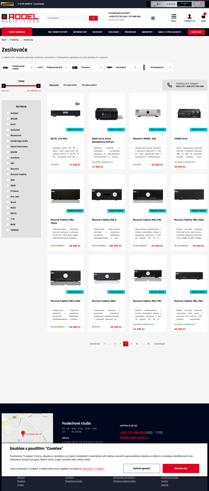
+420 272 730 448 (194, 87)
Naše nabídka (17, 33)
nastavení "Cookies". (93, 468)
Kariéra (164, 482)
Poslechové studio (73, 482)
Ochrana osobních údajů (124, 482)
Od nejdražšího (70, 86)
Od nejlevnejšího (89, 86)
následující (159, 344)
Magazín (21, 478)
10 (137, 344)
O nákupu (69, 478)
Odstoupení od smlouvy (124, 478)
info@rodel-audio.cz (134, 438)
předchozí (95, 344)
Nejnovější (54, 86)
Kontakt (164, 485)
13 (148, 344)
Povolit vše (181, 468)
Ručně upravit (141, 468)
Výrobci (20, 485)
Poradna (21, 482)
